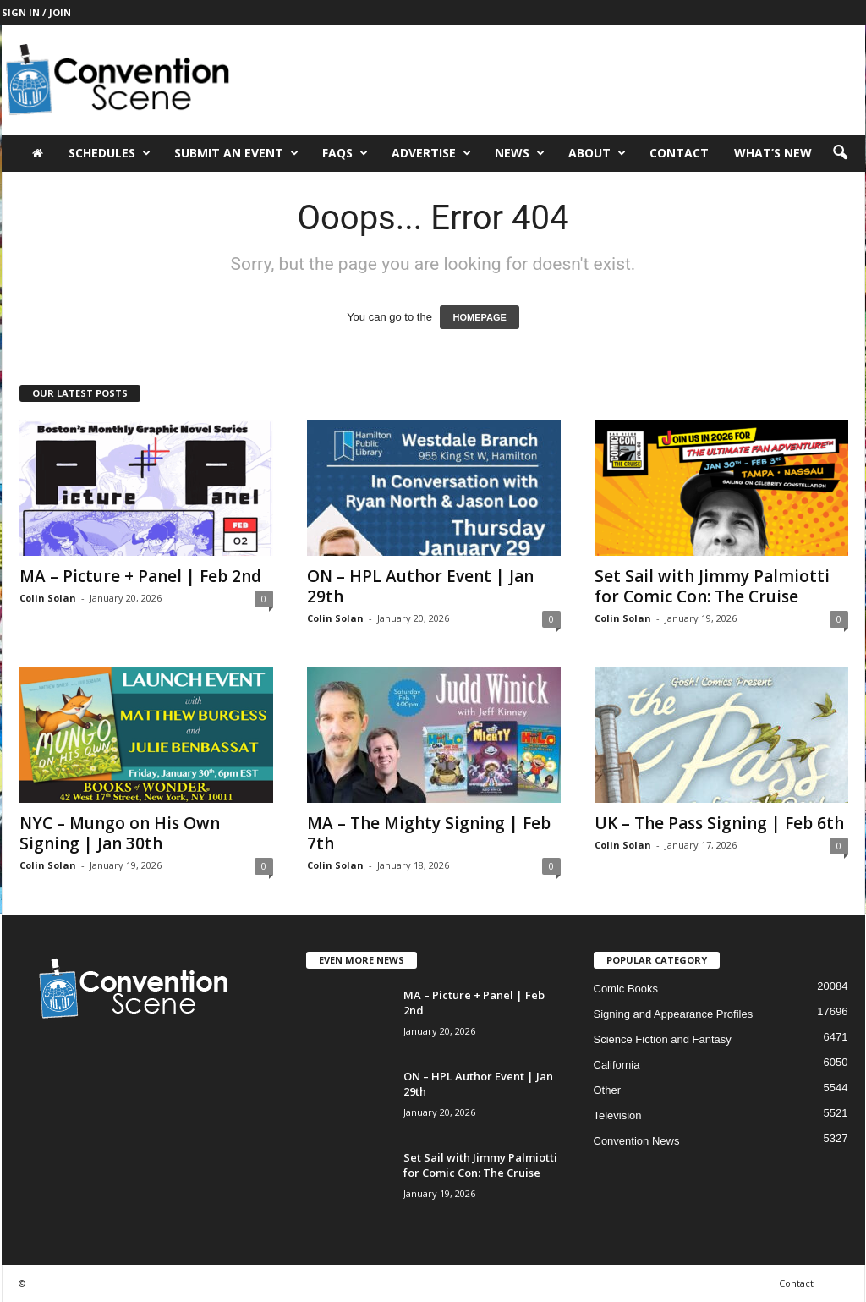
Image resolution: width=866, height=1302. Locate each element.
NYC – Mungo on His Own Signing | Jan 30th (119, 833)
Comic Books (626, 988)
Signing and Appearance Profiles (674, 1014)
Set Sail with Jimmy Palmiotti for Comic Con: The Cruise (712, 586)
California (617, 1064)
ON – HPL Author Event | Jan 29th (420, 586)
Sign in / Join (36, 12)
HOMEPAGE (479, 317)
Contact (679, 153)
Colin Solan (47, 597)
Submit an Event (236, 153)
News (520, 153)
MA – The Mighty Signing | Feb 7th (429, 833)
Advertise (431, 153)
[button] (839, 153)
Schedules (110, 153)
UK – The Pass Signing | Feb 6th (719, 823)
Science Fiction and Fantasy (663, 1039)
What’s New (773, 153)
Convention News (637, 1140)
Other (608, 1090)
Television (618, 1115)
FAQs (345, 153)
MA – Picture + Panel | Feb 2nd (140, 576)
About (597, 153)
